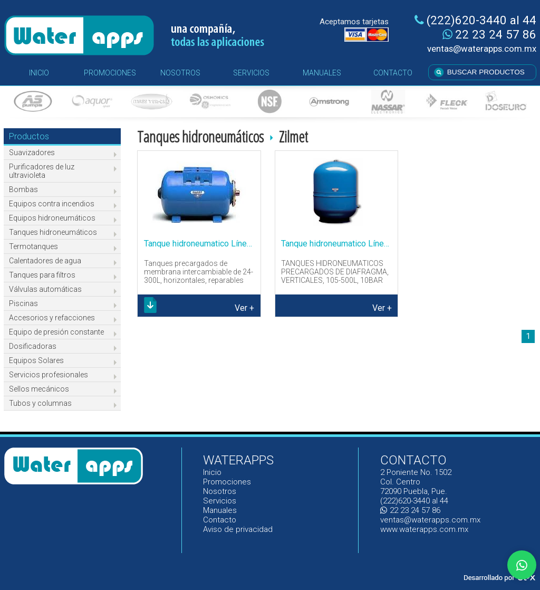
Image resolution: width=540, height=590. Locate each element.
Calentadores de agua (45, 260)
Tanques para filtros (42, 275)
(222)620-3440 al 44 (475, 20)
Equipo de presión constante (56, 332)
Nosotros (219, 491)
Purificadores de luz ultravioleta (41, 171)
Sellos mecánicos (39, 389)
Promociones (227, 482)
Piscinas (23, 303)
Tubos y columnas (40, 403)
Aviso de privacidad (238, 529)
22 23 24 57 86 (489, 34)
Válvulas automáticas (45, 289)
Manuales (220, 510)
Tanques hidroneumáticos (53, 232)
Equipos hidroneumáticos (52, 218)
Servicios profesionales (48, 374)
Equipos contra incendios (51, 203)
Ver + (244, 308)
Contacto (219, 520)
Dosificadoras (32, 346)
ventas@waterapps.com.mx (481, 48)
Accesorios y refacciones (52, 317)
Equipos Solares (36, 360)
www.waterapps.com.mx (424, 529)
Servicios (219, 501)
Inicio (213, 472)
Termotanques (33, 246)
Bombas (23, 189)
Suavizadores (32, 152)
